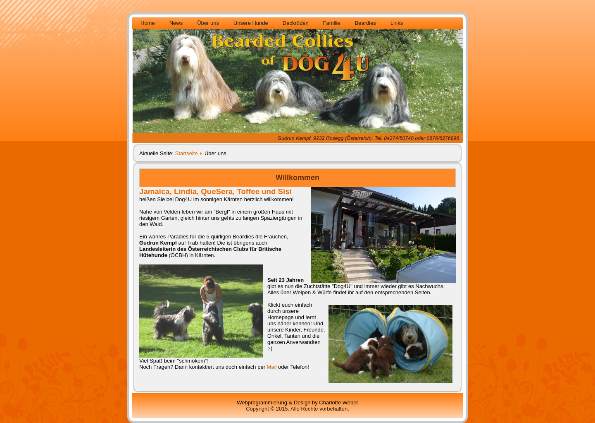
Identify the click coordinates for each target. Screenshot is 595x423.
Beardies (365, 23)
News (176, 23)
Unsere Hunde (250, 23)
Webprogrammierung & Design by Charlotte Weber (297, 402)
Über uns (208, 23)
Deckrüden (296, 23)
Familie (331, 23)
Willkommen (297, 177)
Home (147, 23)
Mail (272, 367)
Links (396, 23)
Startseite (186, 153)
